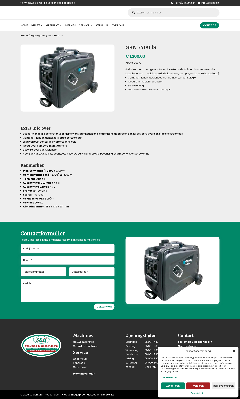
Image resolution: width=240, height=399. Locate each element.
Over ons (117, 25)
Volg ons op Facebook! (61, 3)
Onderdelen (80, 367)
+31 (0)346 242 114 (185, 3)
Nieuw (35, 25)
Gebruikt (52, 25)
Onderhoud (80, 359)
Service (84, 25)
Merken (70, 25)
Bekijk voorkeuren (223, 385)
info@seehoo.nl (210, 3)
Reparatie (79, 363)
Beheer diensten (170, 377)
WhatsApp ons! (32, 3)
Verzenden (104, 306)
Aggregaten (37, 35)
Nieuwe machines (83, 342)
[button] (233, 351)
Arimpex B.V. (107, 394)
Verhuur (102, 25)
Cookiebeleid (197, 393)
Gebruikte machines (85, 346)
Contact (209, 25)
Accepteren (173, 385)
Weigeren (198, 385)
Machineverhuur (84, 373)
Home (24, 25)
